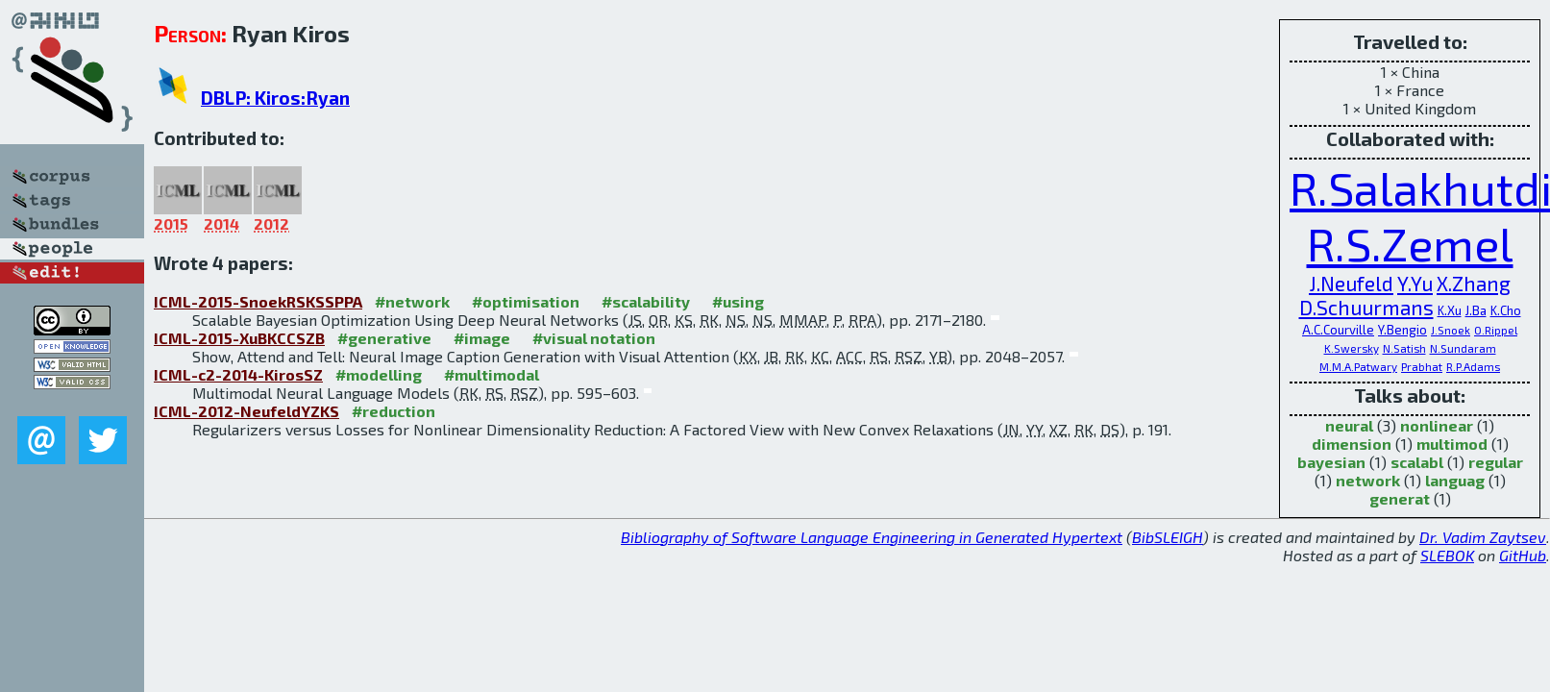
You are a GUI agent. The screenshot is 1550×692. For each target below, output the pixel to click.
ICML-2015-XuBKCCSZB (239, 338)
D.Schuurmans (1366, 307)
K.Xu (1450, 310)
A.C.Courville (1338, 329)
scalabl (1416, 462)
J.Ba (1476, 310)
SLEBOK (1447, 555)
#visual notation (593, 338)
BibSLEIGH (1167, 537)
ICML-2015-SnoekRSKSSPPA (258, 301)
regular (1495, 462)
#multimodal (491, 374)
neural (1349, 425)
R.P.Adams (1473, 366)
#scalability (646, 301)
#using (738, 301)
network (1368, 480)
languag (1455, 480)
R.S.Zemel (1410, 243)
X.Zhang (1474, 283)
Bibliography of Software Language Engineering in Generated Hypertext (871, 537)
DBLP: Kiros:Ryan (275, 97)
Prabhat (1421, 366)
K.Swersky (1351, 348)
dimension (1351, 443)
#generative (384, 338)
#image (482, 338)
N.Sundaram (1463, 348)
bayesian (1331, 462)
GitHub (1522, 555)
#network (412, 301)
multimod (1452, 443)
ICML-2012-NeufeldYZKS (246, 411)
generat (1399, 498)
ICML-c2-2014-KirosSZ (238, 374)
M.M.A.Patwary (1358, 366)
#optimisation (525, 301)
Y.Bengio (1402, 329)
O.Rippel (1495, 329)
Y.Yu (1415, 283)
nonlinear (1436, 425)
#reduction (393, 411)
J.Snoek (1450, 329)
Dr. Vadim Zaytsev (1482, 537)
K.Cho (1505, 310)
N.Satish (1404, 348)
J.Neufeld (1351, 283)
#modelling (378, 374)
